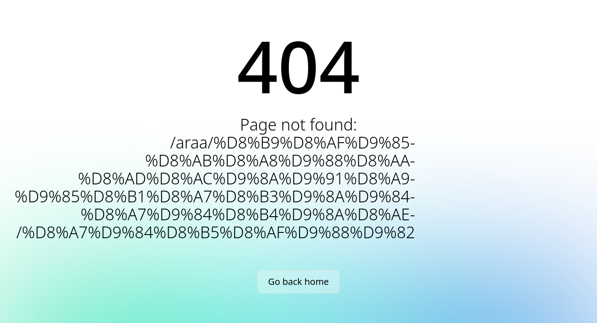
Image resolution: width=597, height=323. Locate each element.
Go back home (298, 281)
